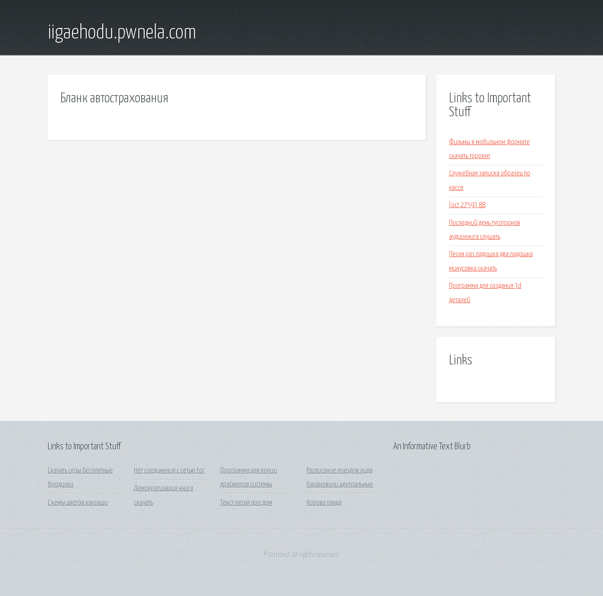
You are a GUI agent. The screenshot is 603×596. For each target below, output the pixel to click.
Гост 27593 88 (467, 205)
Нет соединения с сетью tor (169, 470)
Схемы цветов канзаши (78, 502)
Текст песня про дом (246, 502)
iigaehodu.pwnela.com (122, 33)
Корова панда (324, 502)
